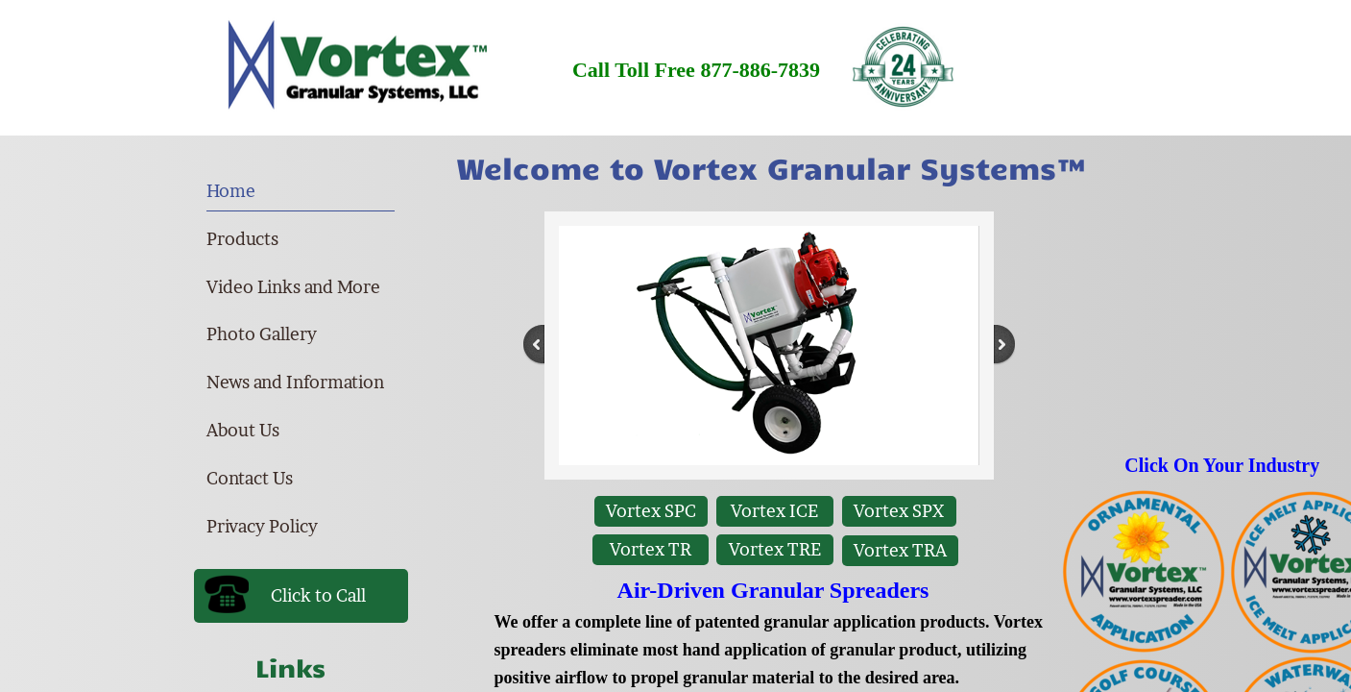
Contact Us (249, 478)
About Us (242, 430)
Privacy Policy (262, 526)
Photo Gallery (261, 334)
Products (242, 239)
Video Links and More (293, 287)
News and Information (295, 382)
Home (230, 191)
